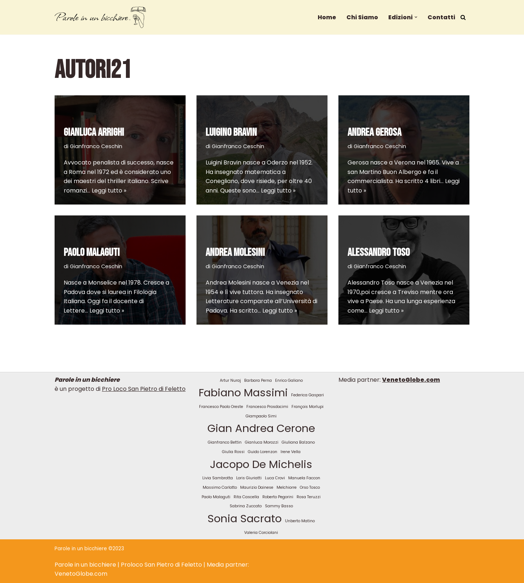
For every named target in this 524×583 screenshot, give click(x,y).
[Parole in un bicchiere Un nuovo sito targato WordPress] (100, 17)
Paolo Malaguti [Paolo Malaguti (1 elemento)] (216, 497)
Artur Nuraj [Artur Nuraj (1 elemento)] (230, 380)
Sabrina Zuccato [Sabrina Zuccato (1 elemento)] (246, 506)
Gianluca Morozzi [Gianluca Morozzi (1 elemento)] (261, 442)
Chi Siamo (362, 17)
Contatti (441, 17)
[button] (415, 17)
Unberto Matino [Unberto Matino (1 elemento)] (300, 521)
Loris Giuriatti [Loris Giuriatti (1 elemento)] (249, 478)
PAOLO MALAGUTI (92, 252)
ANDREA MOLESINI (235, 252)
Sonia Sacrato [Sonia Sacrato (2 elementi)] (244, 518)
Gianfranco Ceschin (96, 146)
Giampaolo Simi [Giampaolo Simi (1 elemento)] (261, 416)
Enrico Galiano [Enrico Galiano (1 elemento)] (289, 380)
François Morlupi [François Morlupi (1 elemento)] (307, 406)
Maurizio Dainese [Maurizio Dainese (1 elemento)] (256, 487)
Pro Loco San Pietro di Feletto (144, 389)
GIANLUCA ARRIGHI (94, 132)
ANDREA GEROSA (374, 132)
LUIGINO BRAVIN (231, 132)
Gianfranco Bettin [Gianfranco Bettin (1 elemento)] (225, 442)
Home (327, 17)
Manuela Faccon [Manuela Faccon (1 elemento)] (304, 478)
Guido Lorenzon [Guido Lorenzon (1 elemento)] (262, 452)
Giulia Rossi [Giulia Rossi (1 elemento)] (233, 452)
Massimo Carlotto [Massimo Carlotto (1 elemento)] (220, 487)
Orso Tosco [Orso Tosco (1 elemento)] (310, 487)
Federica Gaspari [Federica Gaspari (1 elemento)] (307, 395)
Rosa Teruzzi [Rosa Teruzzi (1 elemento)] (309, 497)
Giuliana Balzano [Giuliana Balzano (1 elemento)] (298, 442)
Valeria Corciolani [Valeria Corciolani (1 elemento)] (261, 532)
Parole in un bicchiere (85, 564)
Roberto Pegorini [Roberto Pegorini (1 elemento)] (277, 497)
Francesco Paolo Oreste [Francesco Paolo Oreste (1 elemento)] (221, 406)
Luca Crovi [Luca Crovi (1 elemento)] (275, 478)
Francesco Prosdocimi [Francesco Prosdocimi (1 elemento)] (267, 406)
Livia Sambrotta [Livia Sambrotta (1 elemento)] (217, 478)
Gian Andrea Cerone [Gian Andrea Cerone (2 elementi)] (261, 428)
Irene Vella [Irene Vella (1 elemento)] (291, 452)
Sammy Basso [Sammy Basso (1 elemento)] (279, 506)
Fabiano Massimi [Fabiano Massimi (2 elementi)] (243, 392)
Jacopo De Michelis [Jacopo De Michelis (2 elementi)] (261, 464)
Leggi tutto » (109, 190)
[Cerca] (463, 17)
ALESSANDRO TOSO (379, 252)
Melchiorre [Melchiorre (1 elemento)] (287, 487)
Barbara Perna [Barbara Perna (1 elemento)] (258, 380)
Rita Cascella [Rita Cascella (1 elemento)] (246, 497)
